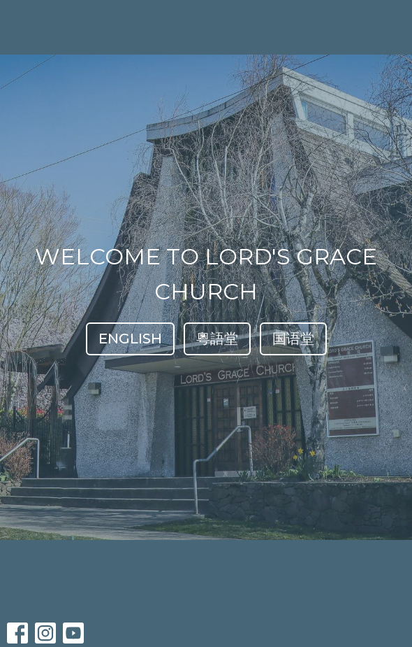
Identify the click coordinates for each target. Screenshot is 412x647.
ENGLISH (130, 338)
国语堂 (293, 338)
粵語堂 (217, 338)
